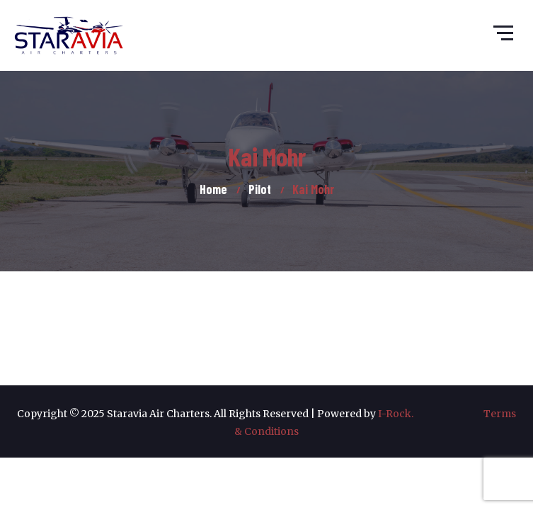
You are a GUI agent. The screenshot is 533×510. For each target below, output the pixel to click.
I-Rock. (430, 413)
